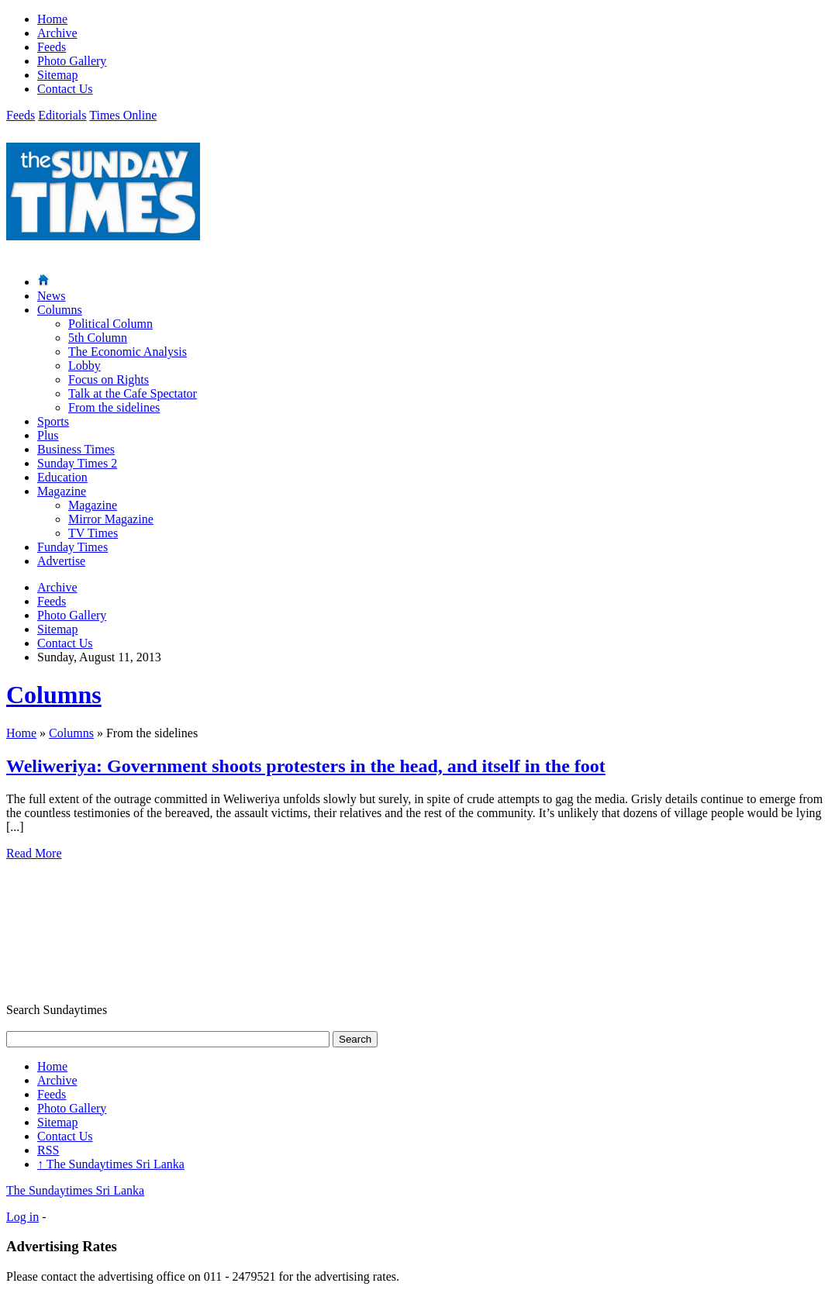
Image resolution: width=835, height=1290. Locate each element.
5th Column (97, 337)
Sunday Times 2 (77, 463)
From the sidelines (114, 407)
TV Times (93, 533)
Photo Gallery (71, 60)
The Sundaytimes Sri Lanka (111, 1164)
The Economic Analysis (127, 351)
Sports (53, 421)
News (51, 295)
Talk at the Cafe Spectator (132, 393)
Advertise (61, 560)
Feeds (51, 46)
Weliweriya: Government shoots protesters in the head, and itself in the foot (306, 766)
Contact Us (65, 88)
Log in (22, 1216)
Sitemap (57, 74)
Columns (59, 309)
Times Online (123, 115)
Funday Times (72, 547)
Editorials (62, 115)
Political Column (110, 323)
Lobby (84, 365)
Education (62, 477)
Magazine (61, 491)
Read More (34, 853)
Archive (57, 33)
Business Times (76, 449)
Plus (48, 435)
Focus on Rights (108, 379)
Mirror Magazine (111, 519)
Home (52, 19)
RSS (48, 1150)
